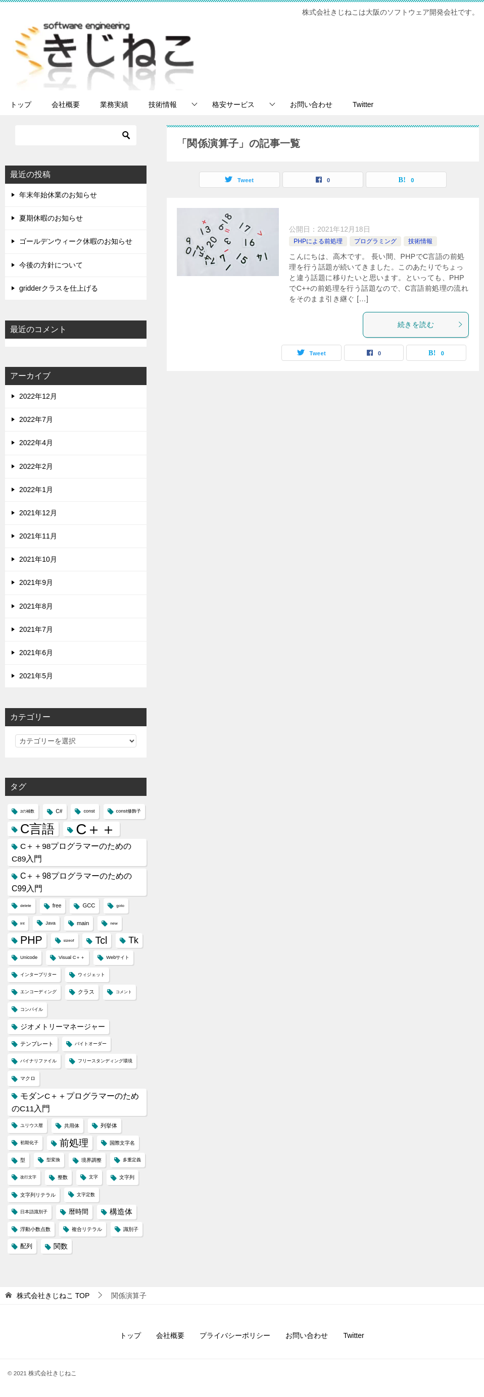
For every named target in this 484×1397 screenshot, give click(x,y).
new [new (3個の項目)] (114, 923)
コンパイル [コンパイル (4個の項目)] (31, 1009)
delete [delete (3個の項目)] (25, 905)
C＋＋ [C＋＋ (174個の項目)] (96, 829)
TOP (53, 1296)
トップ (20, 104)
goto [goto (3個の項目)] (120, 905)
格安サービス (233, 104)
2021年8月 (36, 606)
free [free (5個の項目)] (57, 905)
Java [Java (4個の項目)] (50, 923)
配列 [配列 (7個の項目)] (26, 1246)
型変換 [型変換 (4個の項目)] (53, 1159)
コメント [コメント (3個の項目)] (124, 992)
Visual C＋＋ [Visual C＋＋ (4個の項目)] (72, 957)
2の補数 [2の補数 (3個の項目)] (27, 811)
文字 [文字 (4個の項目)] (93, 1176)
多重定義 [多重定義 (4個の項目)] (132, 1159)
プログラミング (375, 241)
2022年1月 (36, 490)
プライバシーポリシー (235, 1335)
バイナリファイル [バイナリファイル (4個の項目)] (38, 1060)
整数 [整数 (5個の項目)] (63, 1177)
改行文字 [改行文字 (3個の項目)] (28, 1177)
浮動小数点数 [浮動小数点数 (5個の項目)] (35, 1229)
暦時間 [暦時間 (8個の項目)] (78, 1211)
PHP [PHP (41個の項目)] (31, 940)
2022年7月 (36, 419)
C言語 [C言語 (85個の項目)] (37, 829)
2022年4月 (36, 443)
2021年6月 (36, 653)
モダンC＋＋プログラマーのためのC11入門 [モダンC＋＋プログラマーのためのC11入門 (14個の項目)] (75, 1102)
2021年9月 (36, 582)
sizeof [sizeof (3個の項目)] (69, 940)
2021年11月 (38, 536)
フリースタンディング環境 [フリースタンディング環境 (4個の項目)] (105, 1060)
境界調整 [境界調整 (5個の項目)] (91, 1160)
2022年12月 (38, 396)
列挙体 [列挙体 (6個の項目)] (109, 1125)
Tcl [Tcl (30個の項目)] (101, 940)
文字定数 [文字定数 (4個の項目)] (86, 1194)
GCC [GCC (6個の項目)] (88, 905)
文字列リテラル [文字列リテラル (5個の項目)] (38, 1195)
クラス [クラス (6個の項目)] (86, 992)
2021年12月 (38, 513)
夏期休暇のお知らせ (51, 218)
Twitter (363, 104)
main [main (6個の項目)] (83, 923)
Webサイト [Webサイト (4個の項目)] (117, 957)
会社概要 (66, 104)
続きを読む (430, 324)
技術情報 (163, 104)
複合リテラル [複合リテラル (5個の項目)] (87, 1229)
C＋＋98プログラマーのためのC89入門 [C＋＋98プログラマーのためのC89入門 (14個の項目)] (72, 852)
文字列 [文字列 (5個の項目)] (126, 1177)
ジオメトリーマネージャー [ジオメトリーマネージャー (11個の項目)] (62, 1027)
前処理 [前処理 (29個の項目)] (74, 1142)
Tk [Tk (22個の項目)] (133, 940)
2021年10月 (38, 559)
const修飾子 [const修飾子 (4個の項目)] (128, 811)
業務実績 (114, 104)
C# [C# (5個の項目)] (59, 811)
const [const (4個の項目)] (88, 811)
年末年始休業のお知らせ (58, 195)
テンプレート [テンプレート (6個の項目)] (37, 1044)
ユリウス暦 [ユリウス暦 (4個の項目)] (31, 1125)
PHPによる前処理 (318, 241)
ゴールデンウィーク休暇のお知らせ (75, 241)
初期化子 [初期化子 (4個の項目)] (29, 1142)
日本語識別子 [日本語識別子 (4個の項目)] (33, 1211)
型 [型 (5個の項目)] (22, 1160)
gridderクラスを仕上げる (58, 288)
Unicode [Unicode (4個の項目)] (28, 957)
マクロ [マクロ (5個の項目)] (27, 1078)
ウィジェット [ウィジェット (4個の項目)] (91, 974)
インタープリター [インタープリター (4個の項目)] (38, 974)
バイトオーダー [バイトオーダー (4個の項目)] (91, 1043)
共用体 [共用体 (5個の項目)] (71, 1126)
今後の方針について (51, 265)
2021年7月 (36, 629)
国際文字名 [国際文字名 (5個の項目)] (122, 1143)
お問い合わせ (311, 104)
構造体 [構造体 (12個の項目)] (121, 1212)
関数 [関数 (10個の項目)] (61, 1246)
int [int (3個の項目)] (22, 923)
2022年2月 (36, 466)
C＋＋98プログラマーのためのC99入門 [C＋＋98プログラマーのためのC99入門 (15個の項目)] (72, 882)
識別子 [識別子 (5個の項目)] (130, 1229)
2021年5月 (36, 676)
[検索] (75, 135)
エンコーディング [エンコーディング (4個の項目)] (38, 991)
